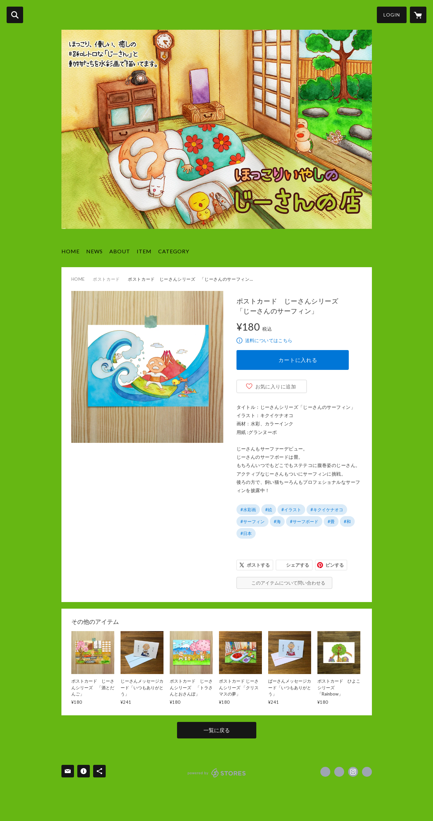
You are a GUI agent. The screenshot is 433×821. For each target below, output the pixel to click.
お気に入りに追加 (275, 386)
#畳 (331, 521)
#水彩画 (248, 509)
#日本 (246, 533)
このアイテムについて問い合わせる (288, 583)
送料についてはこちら (269, 340)
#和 (347, 521)
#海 (277, 521)
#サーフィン (252, 521)
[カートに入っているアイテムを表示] (418, 15)
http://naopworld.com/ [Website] (367, 772)
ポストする (258, 565)
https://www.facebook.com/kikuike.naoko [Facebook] (325, 772)
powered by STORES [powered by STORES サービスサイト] (217, 772)
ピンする (334, 565)
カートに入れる (297, 360)
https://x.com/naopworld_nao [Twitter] (339, 772)
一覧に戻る (216, 730)
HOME (70, 251)
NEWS (94, 251)
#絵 (268, 509)
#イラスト (291, 509)
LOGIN (391, 15)
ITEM (144, 251)
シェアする (297, 565)
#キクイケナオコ (326, 509)
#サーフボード (304, 521)
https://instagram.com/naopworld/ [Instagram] (353, 772)
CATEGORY (173, 251)
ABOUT (119, 251)
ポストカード (106, 279)
